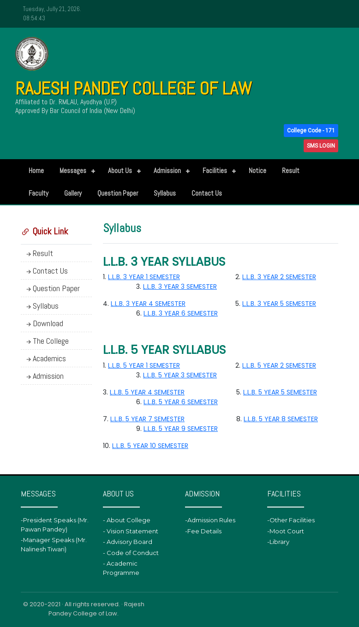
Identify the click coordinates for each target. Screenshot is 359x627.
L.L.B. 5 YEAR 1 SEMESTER (144, 365)
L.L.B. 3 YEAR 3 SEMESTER (180, 286)
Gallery (73, 193)
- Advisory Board (127, 541)
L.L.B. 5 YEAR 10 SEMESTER (150, 445)
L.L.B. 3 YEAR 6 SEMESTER (181, 313)
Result (290, 170)
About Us (120, 170)
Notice (257, 170)
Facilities (215, 170)
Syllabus (165, 193)
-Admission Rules (210, 520)
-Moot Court (285, 531)
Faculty (38, 193)
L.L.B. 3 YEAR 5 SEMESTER (279, 303)
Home (36, 170)
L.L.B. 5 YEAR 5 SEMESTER (280, 392)
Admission (167, 170)
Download (43, 323)
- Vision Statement (130, 531)
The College (46, 340)
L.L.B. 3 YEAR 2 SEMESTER (279, 276)
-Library (278, 541)
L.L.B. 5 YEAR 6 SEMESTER (181, 401)
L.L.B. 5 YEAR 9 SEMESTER (181, 428)
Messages (73, 170)
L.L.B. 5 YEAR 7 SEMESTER (147, 419)
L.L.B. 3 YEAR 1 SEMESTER (144, 276)
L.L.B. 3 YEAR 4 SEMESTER (148, 303)
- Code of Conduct (131, 552)
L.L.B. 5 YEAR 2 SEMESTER (279, 365)
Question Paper (117, 193)
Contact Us (206, 193)
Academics (45, 358)
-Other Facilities (291, 520)
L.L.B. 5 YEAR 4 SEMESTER (147, 392)
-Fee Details (203, 531)
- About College (126, 520)
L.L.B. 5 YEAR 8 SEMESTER (281, 419)
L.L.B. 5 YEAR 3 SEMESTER (180, 375)
